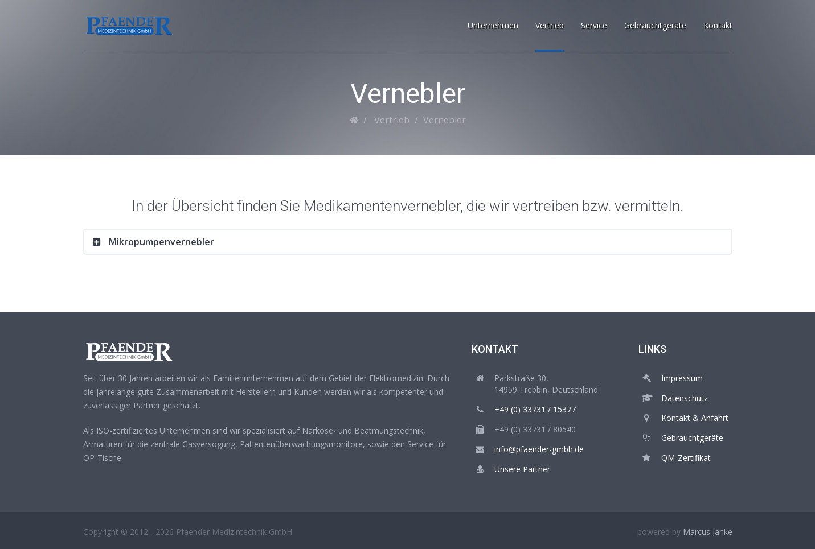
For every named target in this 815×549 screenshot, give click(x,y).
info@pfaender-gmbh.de (539, 449)
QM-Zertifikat (686, 457)
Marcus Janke (707, 531)
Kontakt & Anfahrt (694, 417)
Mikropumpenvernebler (160, 242)
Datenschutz (684, 398)
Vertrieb (391, 120)
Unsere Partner (522, 469)
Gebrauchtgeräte (692, 437)
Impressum (682, 378)
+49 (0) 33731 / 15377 (535, 409)
